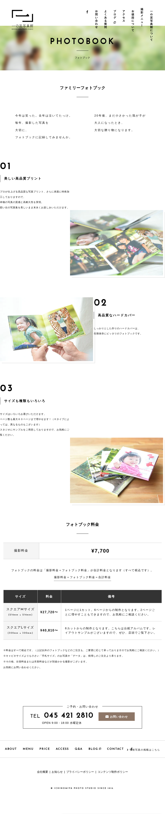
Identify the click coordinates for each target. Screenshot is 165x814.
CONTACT (115, 749)
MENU (28, 749)
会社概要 (42, 772)
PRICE (44, 749)
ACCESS (62, 749)
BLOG (94, 749)
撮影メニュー (143, 24)
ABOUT (11, 749)
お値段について (133, 26)
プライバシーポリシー (80, 772)
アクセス (124, 26)
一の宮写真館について (152, 26)
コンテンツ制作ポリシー (113, 772)
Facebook (87, 26)
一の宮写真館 (27, 20)
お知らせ (57, 772)
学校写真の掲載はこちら (145, 750)
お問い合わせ (96, 26)
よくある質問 (106, 26)
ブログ (115, 26)
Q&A (78, 749)
